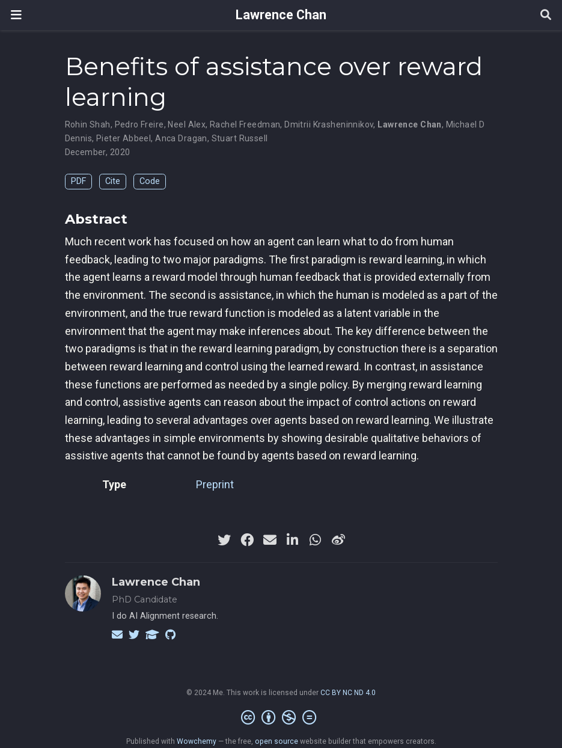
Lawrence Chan (281, 14)
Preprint (215, 484)
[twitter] (224, 540)
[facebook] (247, 540)
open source (276, 741)
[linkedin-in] (293, 540)
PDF (78, 181)
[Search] (545, 15)
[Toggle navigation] (16, 14)
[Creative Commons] (281, 718)
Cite (112, 181)
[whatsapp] (316, 540)
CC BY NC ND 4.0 (348, 692)
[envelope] (270, 540)
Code (149, 181)
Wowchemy (196, 741)
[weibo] (338, 540)
